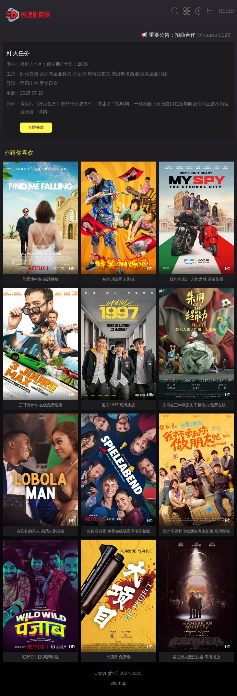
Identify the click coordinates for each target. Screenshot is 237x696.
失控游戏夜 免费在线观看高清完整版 (118, 531)
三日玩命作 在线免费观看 (40, 405)
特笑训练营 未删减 (118, 279)
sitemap (118, 683)
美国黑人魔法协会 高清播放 (196, 657)
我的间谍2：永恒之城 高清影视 (196, 279)
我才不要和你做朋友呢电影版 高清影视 (196, 531)
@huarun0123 (215, 35)
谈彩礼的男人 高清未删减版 (40, 531)
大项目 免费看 (118, 657)
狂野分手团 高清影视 (40, 657)
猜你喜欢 (19, 153)
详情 (45, 111)
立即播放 (36, 127)
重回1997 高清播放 (118, 405)
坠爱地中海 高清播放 (40, 279)
